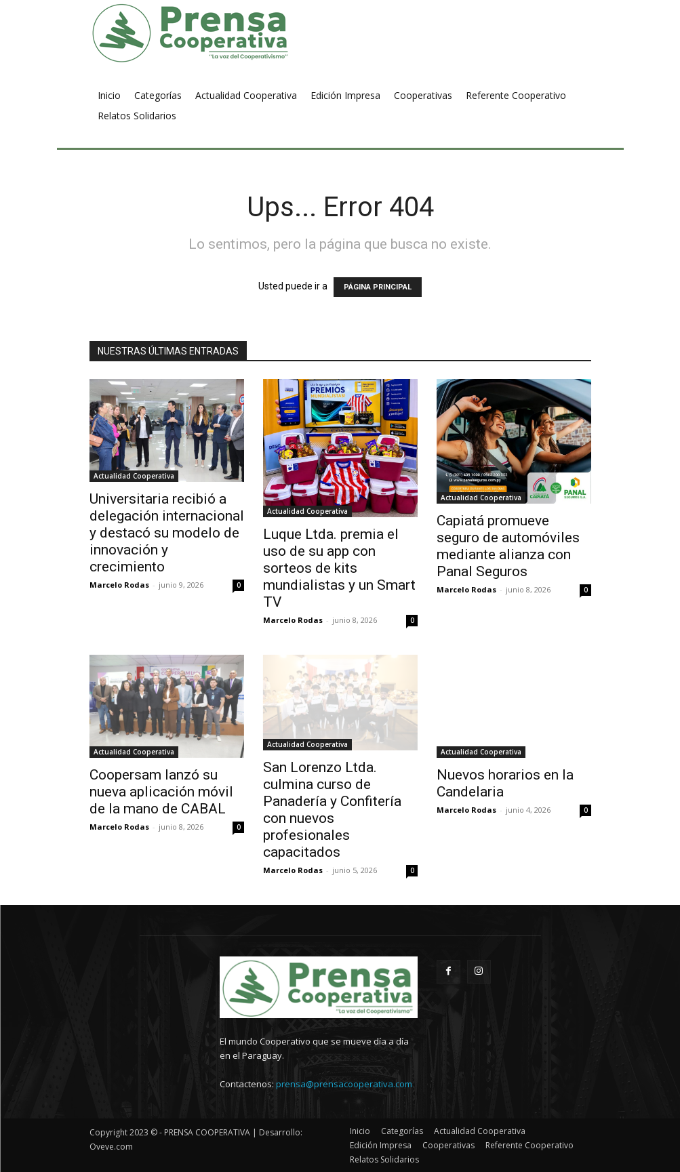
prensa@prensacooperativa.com (344, 1084)
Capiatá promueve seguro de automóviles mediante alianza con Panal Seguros (508, 546)
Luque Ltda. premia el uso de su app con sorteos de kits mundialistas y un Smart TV (339, 568)
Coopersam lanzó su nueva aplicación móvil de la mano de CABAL (161, 792)
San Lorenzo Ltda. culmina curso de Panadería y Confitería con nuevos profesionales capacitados (332, 809)
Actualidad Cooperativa (134, 476)
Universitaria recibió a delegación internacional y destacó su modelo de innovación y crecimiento (166, 533)
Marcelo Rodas (119, 585)
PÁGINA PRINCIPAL (378, 287)
